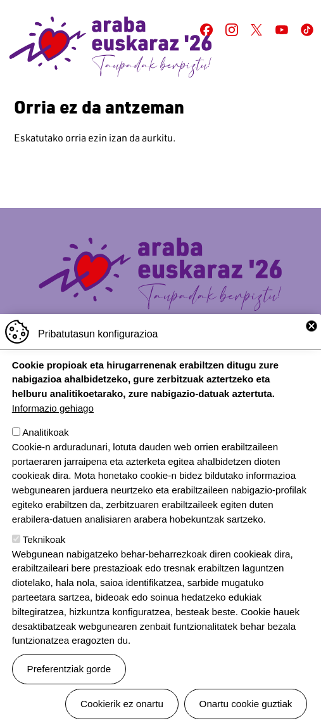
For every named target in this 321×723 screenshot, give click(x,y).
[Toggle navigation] (302, 73)
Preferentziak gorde (69, 692)
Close (311, 349)
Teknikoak (44, 562)
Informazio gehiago (53, 431)
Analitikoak (45, 455)
